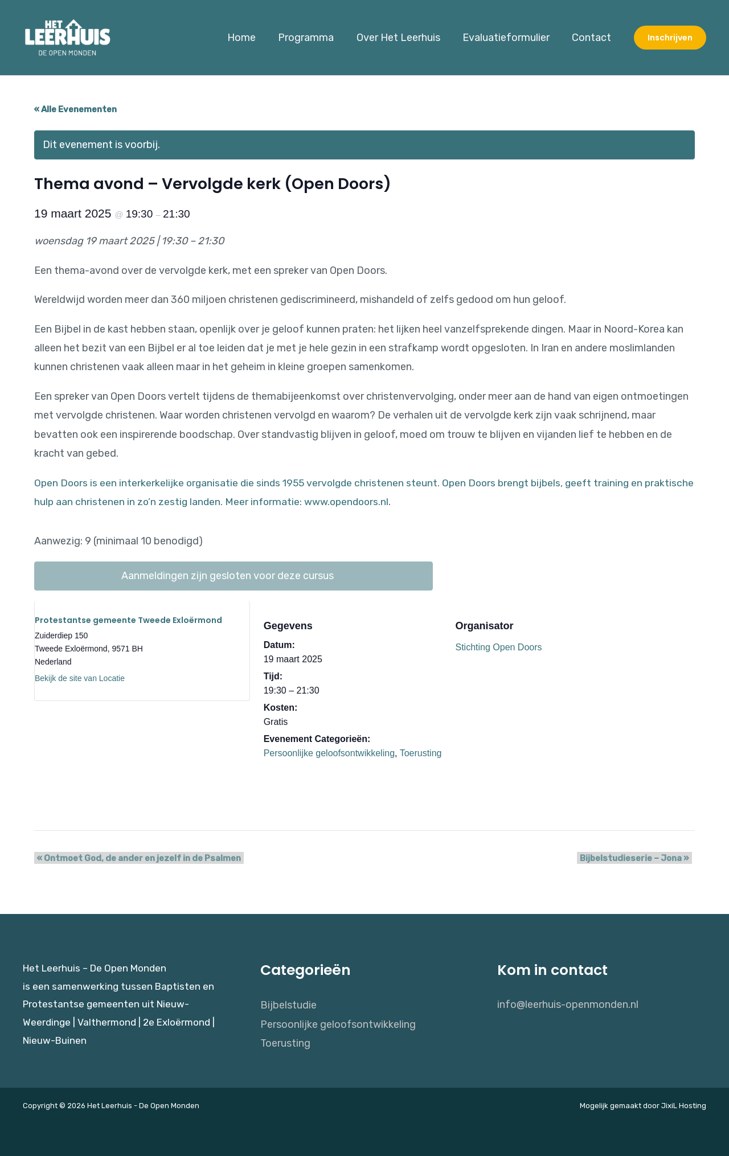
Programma (313, 37)
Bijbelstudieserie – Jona (637, 858)
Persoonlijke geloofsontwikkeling (329, 753)
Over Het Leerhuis (403, 37)
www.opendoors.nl (403, 501)
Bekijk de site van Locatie (80, 678)
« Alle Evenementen (75, 109)
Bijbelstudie (288, 1004)
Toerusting (421, 753)
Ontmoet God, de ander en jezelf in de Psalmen (136, 858)
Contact (592, 37)
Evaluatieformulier (508, 37)
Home (250, 37)
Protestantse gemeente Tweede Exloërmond (128, 620)
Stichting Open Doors (498, 647)
